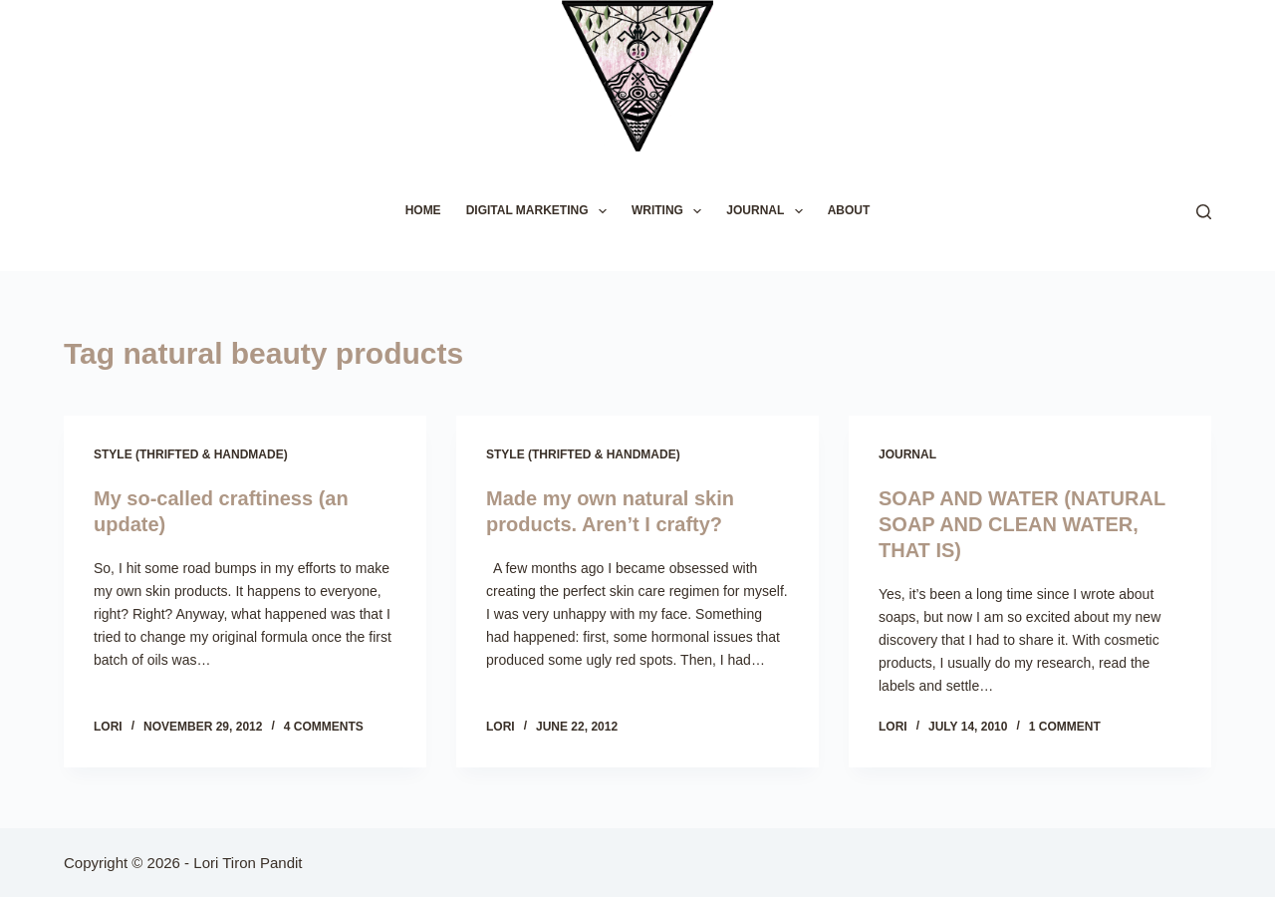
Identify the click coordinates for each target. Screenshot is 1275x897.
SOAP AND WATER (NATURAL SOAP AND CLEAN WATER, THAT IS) (1022, 524)
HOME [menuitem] (423, 210)
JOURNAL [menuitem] (768, 211)
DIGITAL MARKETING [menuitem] (540, 211)
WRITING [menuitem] (670, 211)
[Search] (1203, 211)
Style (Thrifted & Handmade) (191, 454)
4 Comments (324, 727)
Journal (907, 454)
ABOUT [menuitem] (849, 210)
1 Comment (1065, 727)
